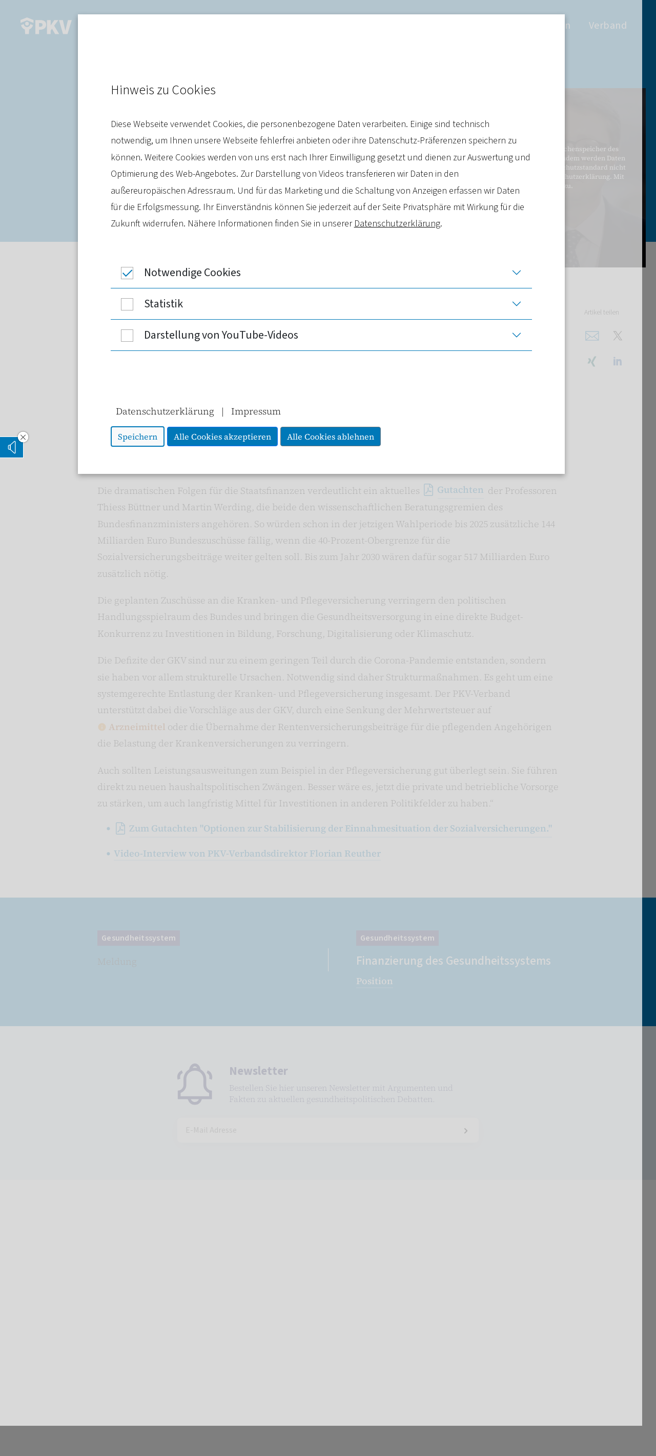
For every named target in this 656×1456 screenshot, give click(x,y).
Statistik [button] (153, 304)
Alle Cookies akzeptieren (229, 436)
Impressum (263, 411)
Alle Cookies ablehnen (337, 436)
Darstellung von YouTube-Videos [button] (211, 335)
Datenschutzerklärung (404, 223)
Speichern (144, 436)
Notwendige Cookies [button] (182, 272)
